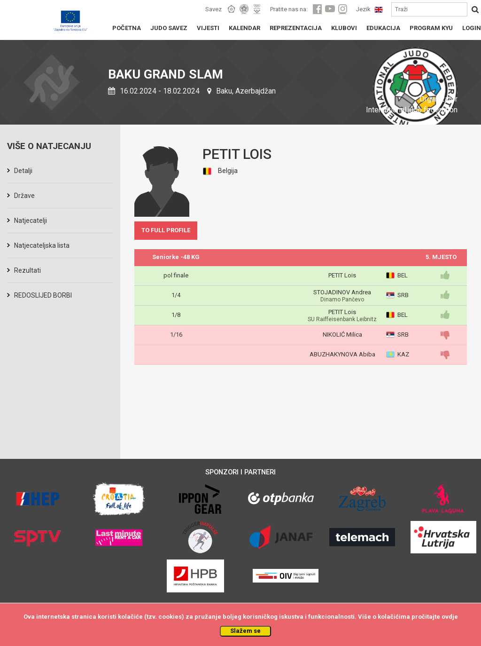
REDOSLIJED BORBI (43, 295)
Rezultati (27, 270)
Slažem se (245, 630)
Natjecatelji (30, 220)
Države (24, 195)
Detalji (23, 170)
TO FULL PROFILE (165, 230)
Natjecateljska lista (42, 245)
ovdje (450, 616)
